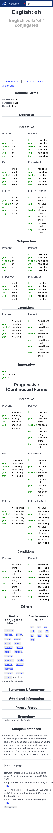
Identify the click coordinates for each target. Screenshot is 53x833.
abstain (19, 664)
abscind (9, 656)
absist (21, 660)
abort (17, 643)
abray (7, 651)
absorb (8, 664)
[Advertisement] (24, 52)
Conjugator (14, 3)
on (45, 627)
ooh (33, 631)
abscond (9, 660)
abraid (20, 647)
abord (8, 643)
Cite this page (11, 81)
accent (19, 673)
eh (38, 627)
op (40, 631)
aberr (7, 639)
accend (8, 673)
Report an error (10, 807)
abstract (9, 668)
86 (32, 635)
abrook (18, 651)
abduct (8, 634)
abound (8, 647)
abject (17, 639)
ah (32, 627)
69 (47, 631)
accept (8, 677)
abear (19, 634)
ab (47, 635)
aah (39, 635)
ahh (32, 639)
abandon (9, 630)
